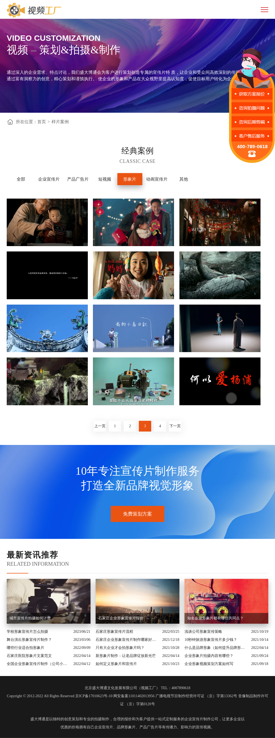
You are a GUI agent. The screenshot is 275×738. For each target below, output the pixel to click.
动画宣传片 (157, 179)
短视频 (104, 179)
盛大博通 (37, 719)
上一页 (100, 426)
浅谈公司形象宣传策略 (203, 632)
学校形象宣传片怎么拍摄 (27, 632)
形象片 (129, 179)
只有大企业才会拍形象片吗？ (120, 648)
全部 (21, 179)
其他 (183, 179)
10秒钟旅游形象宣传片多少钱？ (210, 640)
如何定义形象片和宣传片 (117, 664)
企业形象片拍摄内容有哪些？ (208, 656)
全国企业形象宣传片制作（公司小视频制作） (39, 664)
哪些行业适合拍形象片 (25, 648)
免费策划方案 (137, 514)
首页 (41, 121)
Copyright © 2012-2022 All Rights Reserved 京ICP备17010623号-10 (59, 696)
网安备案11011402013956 (133, 696)
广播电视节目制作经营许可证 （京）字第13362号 (196, 696)
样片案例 (60, 121)
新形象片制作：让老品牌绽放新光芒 (126, 656)
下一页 (175, 426)
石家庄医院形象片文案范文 (29, 656)
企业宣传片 (49, 179)
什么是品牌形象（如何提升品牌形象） (216, 648)
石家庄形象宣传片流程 (114, 632)
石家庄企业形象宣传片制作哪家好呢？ (128, 640)
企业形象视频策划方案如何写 (208, 664)
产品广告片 (78, 179)
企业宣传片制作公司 (201, 719)
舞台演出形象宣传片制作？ (29, 640)
